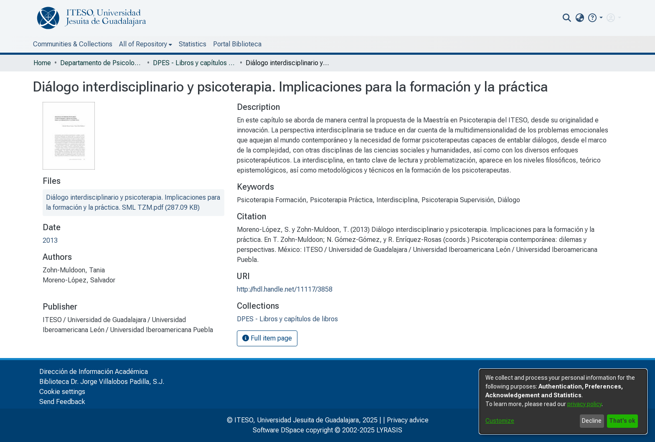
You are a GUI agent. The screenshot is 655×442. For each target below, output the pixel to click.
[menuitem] (579, 18)
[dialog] (563, 401)
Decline (592, 420)
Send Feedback (62, 402)
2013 (50, 240)
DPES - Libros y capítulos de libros (194, 63)
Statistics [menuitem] (192, 44)
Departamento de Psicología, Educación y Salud (102, 63)
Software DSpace (278, 430)
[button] (595, 18)
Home (42, 63)
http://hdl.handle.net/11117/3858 (285, 289)
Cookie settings (62, 392)
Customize (499, 420)
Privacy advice (408, 420)
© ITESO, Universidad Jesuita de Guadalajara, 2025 (302, 420)
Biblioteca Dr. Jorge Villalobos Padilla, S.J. (101, 382)
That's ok (622, 420)
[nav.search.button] (567, 18)
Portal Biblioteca (237, 44)
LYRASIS (389, 430)
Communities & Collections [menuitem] (72, 44)
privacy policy (584, 404)
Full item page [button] (267, 338)
